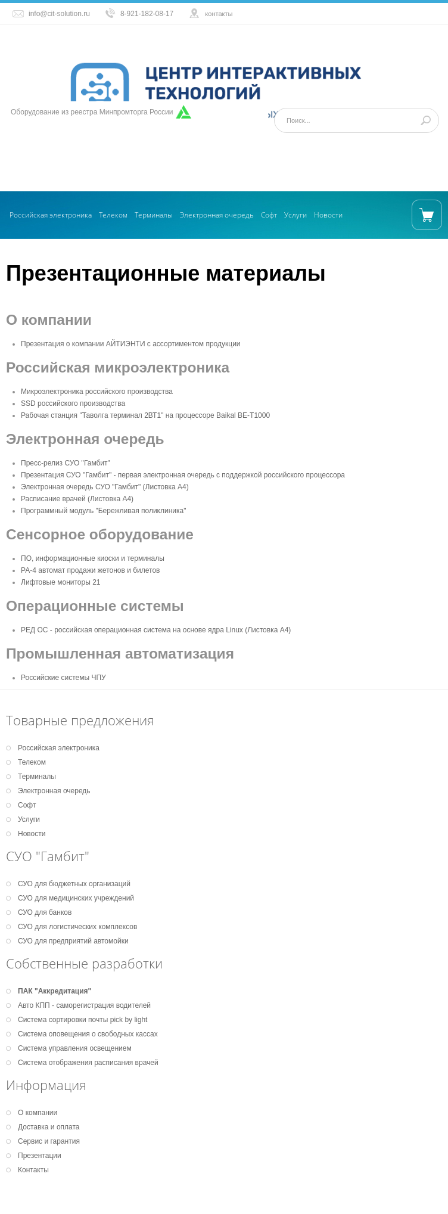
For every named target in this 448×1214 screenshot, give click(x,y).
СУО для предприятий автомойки (73, 941)
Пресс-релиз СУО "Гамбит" (65, 463)
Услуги (295, 215)
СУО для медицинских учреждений (76, 898)
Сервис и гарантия (49, 1141)
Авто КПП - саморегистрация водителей (84, 1005)
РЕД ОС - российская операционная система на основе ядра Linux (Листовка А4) (156, 630)
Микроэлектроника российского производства (97, 391)
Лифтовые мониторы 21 (61, 582)
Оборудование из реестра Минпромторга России (92, 112)
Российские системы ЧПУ (63, 677)
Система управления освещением (75, 1048)
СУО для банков (44, 912)
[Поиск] (356, 120)
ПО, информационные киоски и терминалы (92, 558)
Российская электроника (51, 215)
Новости (328, 215)
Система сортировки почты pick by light (82, 1020)
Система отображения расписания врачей (88, 1062)
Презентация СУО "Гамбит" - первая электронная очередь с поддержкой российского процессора (183, 475)
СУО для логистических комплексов (77, 927)
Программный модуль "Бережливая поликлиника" (103, 511)
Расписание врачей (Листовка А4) (77, 499)
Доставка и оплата (49, 1127)
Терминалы (154, 215)
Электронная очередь (217, 215)
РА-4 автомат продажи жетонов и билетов (90, 570)
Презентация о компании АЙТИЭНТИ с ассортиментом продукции (131, 344)
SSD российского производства (73, 403)
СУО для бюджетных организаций (74, 884)
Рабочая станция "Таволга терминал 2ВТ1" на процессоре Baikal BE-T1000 (145, 415)
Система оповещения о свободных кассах (88, 1034)
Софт (269, 215)
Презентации (39, 1155)
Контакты (33, 1170)
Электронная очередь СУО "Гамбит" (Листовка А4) (105, 487)
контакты (218, 13)
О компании (37, 1113)
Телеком (113, 215)
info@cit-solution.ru (59, 14)
